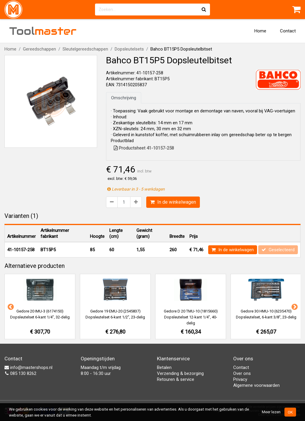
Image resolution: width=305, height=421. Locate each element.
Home (260, 31)
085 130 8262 (20, 373)
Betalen (164, 367)
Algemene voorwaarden (256, 385)
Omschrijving (123, 97)
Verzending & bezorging (180, 373)
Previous (10, 307)
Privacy (240, 379)
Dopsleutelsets (129, 49)
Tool (43, 31)
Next (294, 307)
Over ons (242, 373)
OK (290, 412)
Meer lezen (271, 411)
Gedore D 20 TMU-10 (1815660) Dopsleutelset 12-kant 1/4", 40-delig (191, 317)
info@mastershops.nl (28, 367)
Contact (288, 31)
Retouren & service (175, 379)
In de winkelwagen (173, 202)
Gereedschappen (39, 49)
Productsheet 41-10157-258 (144, 148)
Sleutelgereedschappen (85, 49)
